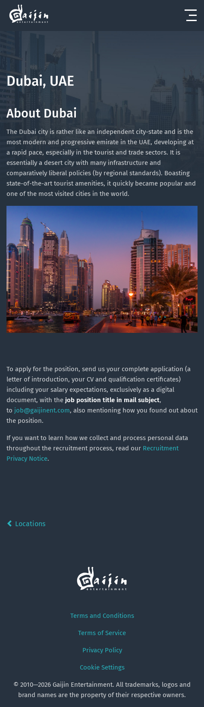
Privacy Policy (102, 650)
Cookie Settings (102, 667)
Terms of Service (102, 633)
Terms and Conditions (102, 616)
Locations (25, 524)
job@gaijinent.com (42, 410)
